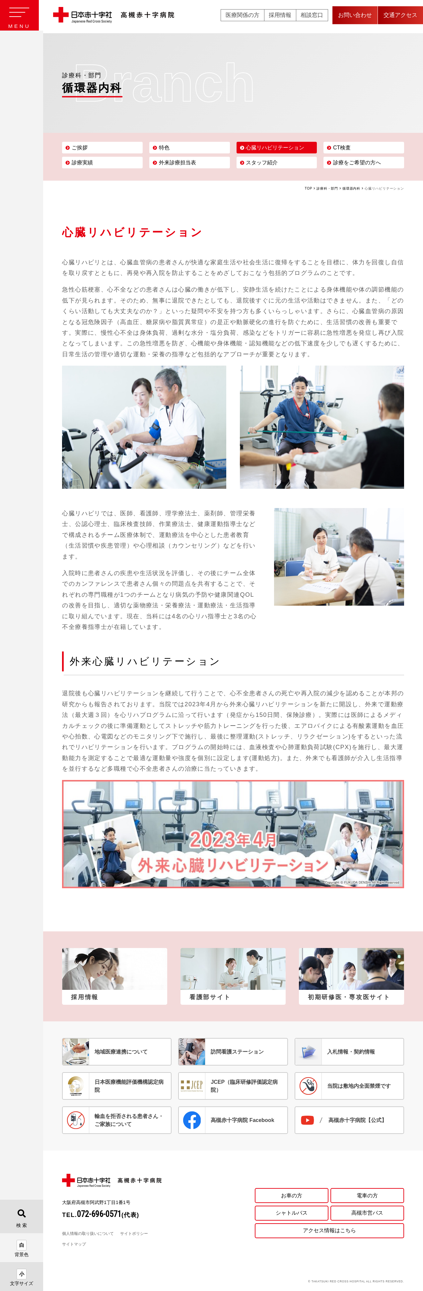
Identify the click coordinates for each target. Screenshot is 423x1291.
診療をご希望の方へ (357, 162)
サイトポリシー (134, 1233)
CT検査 (342, 147)
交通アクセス (400, 16)
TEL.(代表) (100, 1215)
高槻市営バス (367, 1213)
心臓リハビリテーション (275, 147)
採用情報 (280, 16)
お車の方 (291, 1195)
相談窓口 (312, 16)
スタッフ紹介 (262, 162)
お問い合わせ (355, 16)
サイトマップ (74, 1244)
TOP (309, 188)
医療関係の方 (242, 16)
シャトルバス (292, 1213)
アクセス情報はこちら (329, 1231)
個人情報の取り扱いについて (88, 1233)
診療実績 (82, 162)
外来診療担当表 (177, 162)
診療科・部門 (327, 188)
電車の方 (367, 1195)
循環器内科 (351, 188)
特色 (164, 147)
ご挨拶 (80, 147)
